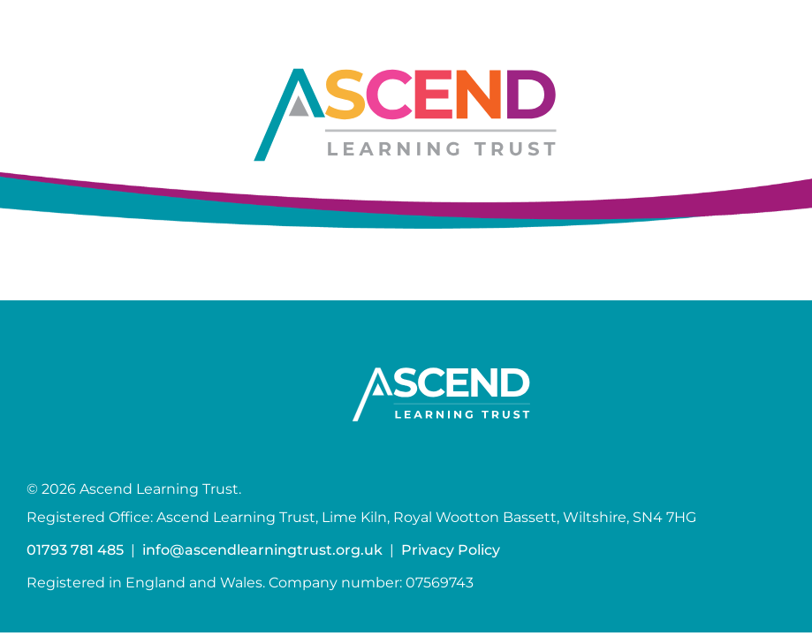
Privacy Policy (450, 549)
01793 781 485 (75, 549)
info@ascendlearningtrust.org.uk (262, 549)
